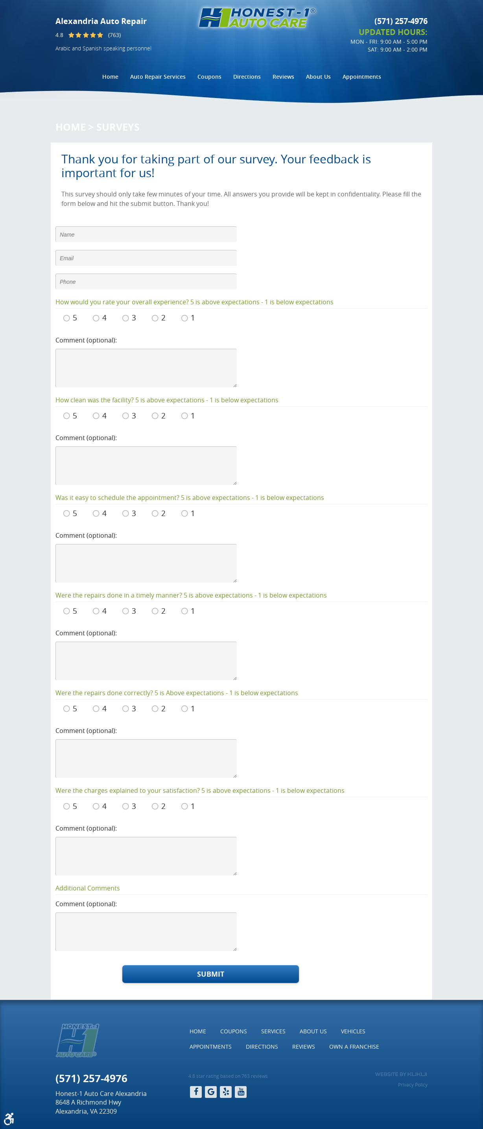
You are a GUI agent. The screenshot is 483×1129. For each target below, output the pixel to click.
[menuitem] (110, 77)
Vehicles (353, 1031)
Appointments (362, 76)
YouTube (241, 1092)
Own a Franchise (354, 1046)
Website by (401, 1074)
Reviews (283, 76)
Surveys (118, 127)
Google (211, 1092)
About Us (318, 76)
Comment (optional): (86, 340)
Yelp (226, 1092)
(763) (114, 35)
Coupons (209, 76)
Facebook (196, 1092)
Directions (247, 76)
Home (110, 76)
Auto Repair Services (158, 76)
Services (273, 1031)
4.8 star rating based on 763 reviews (228, 1076)
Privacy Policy (413, 1084)
